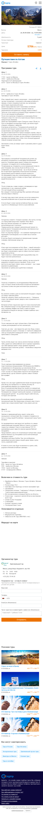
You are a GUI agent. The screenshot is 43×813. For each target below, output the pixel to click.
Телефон (4, 595)
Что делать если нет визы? (10, 797)
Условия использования (9, 801)
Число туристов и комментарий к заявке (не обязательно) (20, 610)
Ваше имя (4, 588)
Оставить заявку (21, 54)
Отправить (21, 620)
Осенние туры (25, 756)
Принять (28, 810)
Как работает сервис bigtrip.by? (11, 790)
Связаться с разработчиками (11, 799)
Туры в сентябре (8, 761)
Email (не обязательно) (8, 602)
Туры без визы (21, 747)
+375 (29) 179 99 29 (9, 576)
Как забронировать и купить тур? (12, 792)
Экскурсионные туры (10, 751)
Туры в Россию (8, 747)
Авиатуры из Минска (9, 756)
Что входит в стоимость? (9, 794)
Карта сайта (5, 803)
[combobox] (4, 598)
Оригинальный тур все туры (30, 751)
